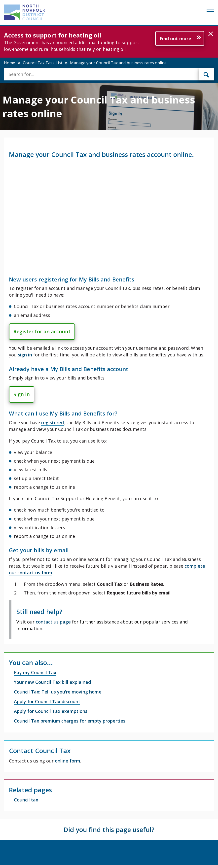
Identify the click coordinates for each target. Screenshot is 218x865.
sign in (25, 355)
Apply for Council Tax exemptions (50, 711)
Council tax (26, 800)
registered (52, 422)
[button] (210, 34)
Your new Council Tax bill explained (52, 682)
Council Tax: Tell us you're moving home (58, 692)
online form (67, 761)
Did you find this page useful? (109, 829)
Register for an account (42, 331)
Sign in (21, 394)
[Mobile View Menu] (210, 10)
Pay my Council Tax (35, 672)
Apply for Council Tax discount (47, 701)
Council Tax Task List (42, 63)
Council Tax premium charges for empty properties (69, 721)
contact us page (53, 622)
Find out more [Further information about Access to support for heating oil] (175, 38)
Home (9, 63)
